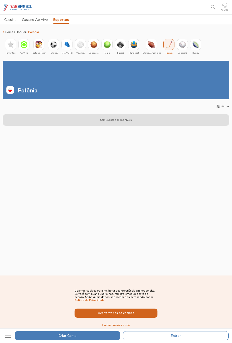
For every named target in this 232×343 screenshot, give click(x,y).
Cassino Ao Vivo (35, 19)
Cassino (10, 19)
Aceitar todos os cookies (116, 313)
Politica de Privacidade (89, 300)
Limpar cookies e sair (116, 325)
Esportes (61, 20)
